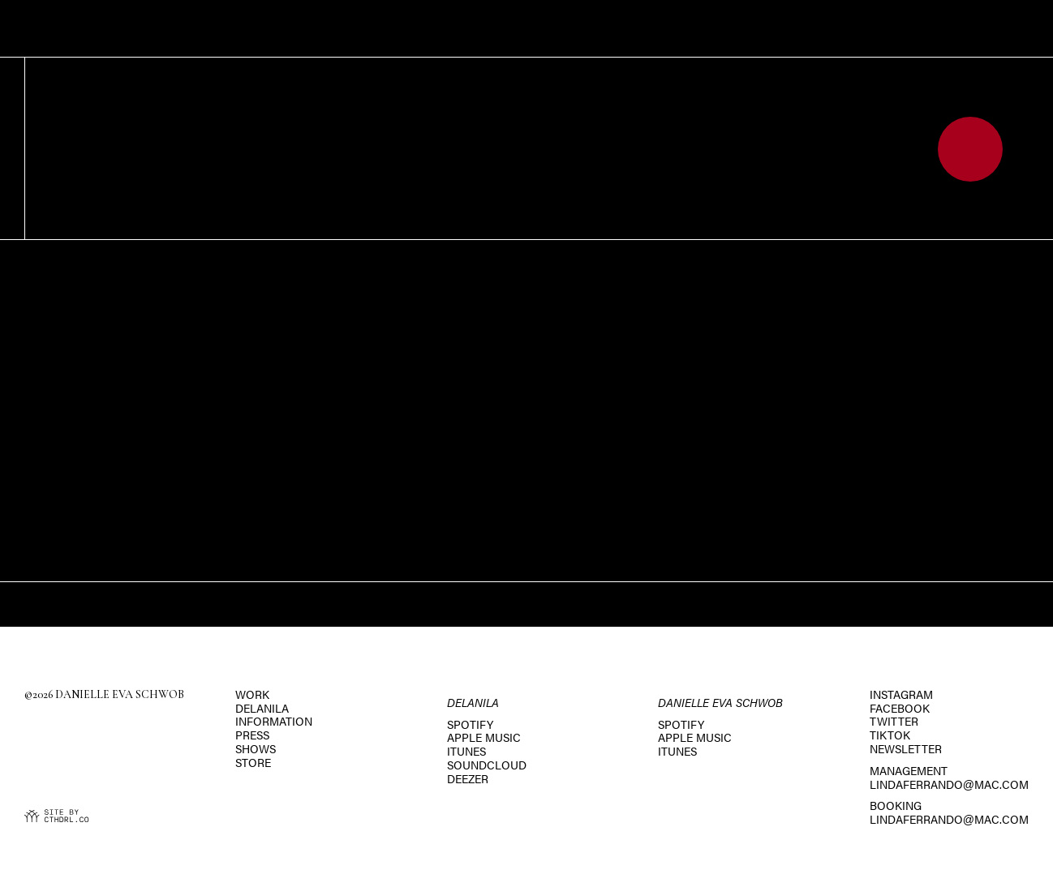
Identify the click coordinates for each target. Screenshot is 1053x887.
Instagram (901, 694)
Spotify (470, 724)
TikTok (890, 734)
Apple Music (484, 737)
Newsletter (906, 748)
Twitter (894, 721)
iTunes (466, 751)
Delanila (262, 708)
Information (273, 721)
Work (252, 694)
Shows (255, 748)
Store (253, 762)
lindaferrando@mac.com (949, 784)
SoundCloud (486, 764)
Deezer (467, 778)
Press (252, 734)
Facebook (900, 708)
